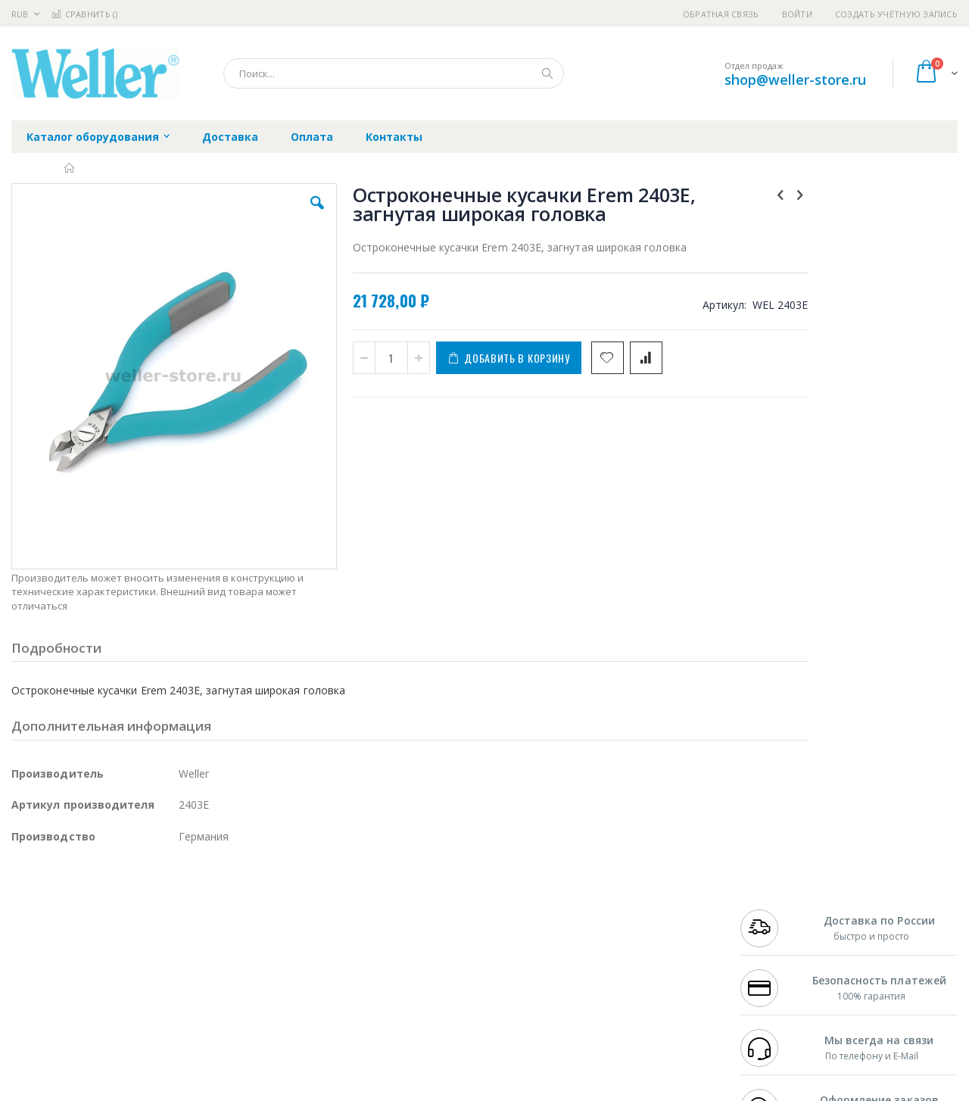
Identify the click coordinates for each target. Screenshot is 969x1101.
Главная (70, 168)
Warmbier (84, 999)
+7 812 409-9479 (773, 911)
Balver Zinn (37, 940)
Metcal (126, 911)
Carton (180, 970)
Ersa (65, 896)
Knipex (86, 1029)
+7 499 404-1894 (773, 896)
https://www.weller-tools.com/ (263, 1090)
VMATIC (191, 999)
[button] (282, 214)
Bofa (22, 911)
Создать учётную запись (896, 14)
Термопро (180, 911)
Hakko (26, 896)
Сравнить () (84, 14)
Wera (129, 1029)
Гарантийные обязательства (405, 896)
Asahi (175, 940)
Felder (133, 940)
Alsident (218, 896)
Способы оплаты (617, 955)
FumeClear (72, 911)
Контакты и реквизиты (633, 896)
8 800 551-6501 (778, 940)
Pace (130, 896)
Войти (797, 14)
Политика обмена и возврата (406, 925)
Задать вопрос (371, 999)
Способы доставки (622, 925)
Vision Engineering (53, 970)
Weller (170, 896)
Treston (29, 999)
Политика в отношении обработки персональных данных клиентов (419, 962)
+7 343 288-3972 (773, 925)
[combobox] (393, 73)
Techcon (140, 999)
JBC (97, 896)
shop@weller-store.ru (795, 79)
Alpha (91, 940)
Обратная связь (721, 14)
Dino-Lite (131, 970)
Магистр (239, 911)
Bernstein (33, 1029)
